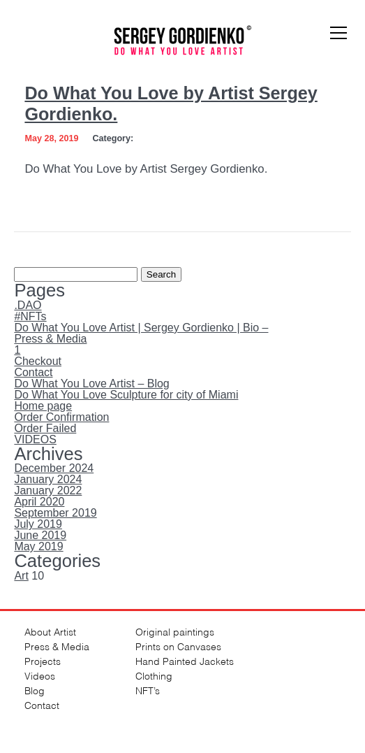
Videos (39, 675)
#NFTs (30, 316)
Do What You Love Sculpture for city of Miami (126, 395)
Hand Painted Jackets (184, 660)
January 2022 (48, 490)
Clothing (153, 675)
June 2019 (40, 535)
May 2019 (38, 546)
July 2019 (38, 524)
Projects (42, 660)
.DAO (27, 305)
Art (21, 576)
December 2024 (54, 468)
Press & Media (50, 339)
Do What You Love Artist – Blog (91, 383)
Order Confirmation (61, 417)
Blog (34, 689)
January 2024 (48, 479)
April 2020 (39, 502)
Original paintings (174, 631)
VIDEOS (35, 439)
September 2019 (55, 513)
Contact (33, 372)
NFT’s (147, 689)
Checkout (37, 361)
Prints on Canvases (178, 645)
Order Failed (45, 428)
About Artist (50, 631)
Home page (43, 406)
